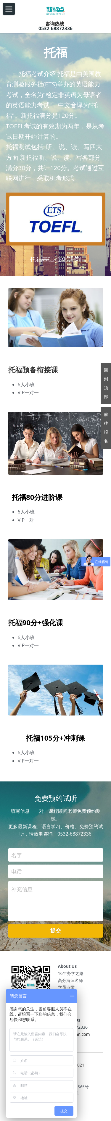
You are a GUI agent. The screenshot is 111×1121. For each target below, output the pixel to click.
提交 (55, 932)
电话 (16, 872)
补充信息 (22, 890)
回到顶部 (106, 383)
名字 (16, 856)
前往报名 (106, 427)
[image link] (55, 9)
